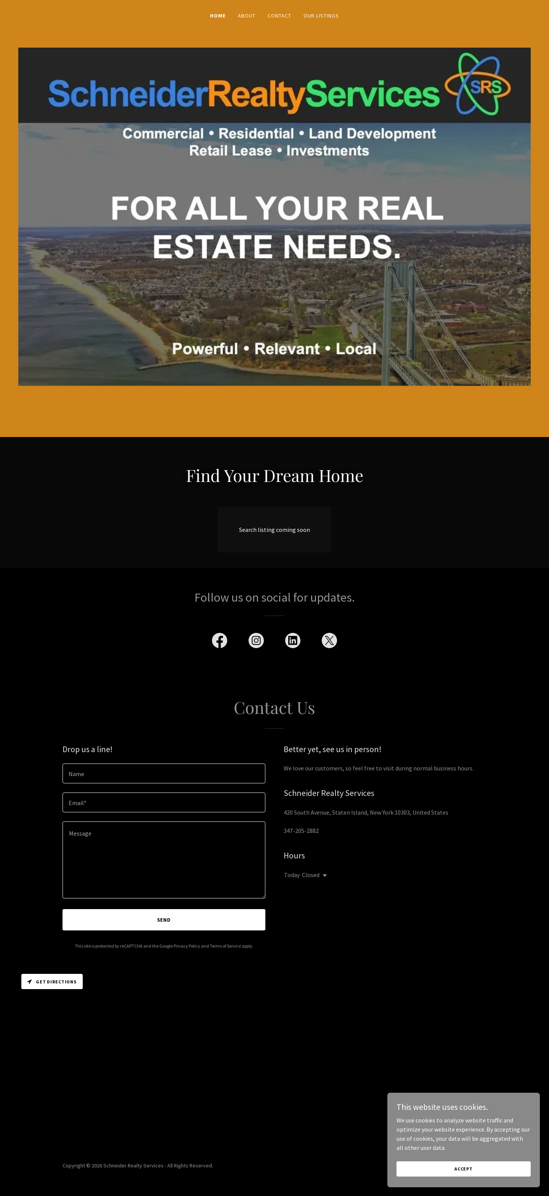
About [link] (246, 15)
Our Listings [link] (321, 15)
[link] (219, 642)
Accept (463, 1179)
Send (164, 919)
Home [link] (218, 15)
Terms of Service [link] (225, 946)
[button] (323, 876)
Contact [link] (279, 15)
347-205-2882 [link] (301, 830)
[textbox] (164, 773)
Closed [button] (310, 875)
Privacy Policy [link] (186, 946)
